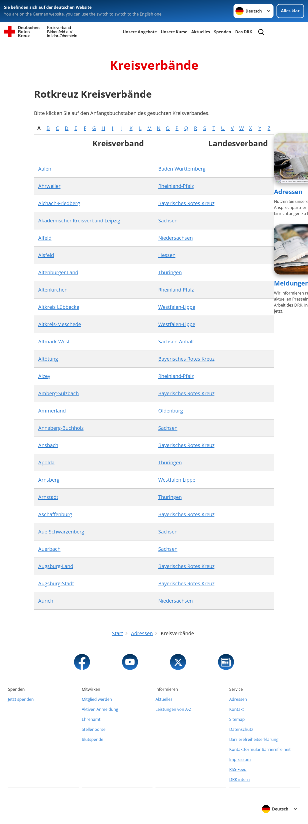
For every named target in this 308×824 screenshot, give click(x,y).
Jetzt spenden (21, 699)
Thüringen (170, 272)
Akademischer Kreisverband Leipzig (79, 220)
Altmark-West (54, 341)
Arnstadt (48, 497)
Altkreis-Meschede (59, 324)
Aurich (45, 600)
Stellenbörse (94, 729)
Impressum (240, 759)
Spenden (222, 32)
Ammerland (52, 410)
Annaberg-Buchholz (61, 428)
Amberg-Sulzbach (58, 393)
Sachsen (168, 220)
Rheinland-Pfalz (176, 186)
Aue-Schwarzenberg (61, 531)
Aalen (44, 168)
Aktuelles (200, 32)
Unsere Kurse (174, 32)
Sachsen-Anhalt (176, 341)
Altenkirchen (53, 289)
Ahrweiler (49, 186)
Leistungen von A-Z (173, 709)
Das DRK (243, 32)
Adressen (288, 191)
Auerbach (49, 548)
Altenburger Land (58, 272)
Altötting (48, 358)
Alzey (44, 376)
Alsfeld (46, 255)
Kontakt (236, 709)
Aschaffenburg (55, 514)
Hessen (167, 255)
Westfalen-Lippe (176, 307)
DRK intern (239, 779)
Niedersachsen (175, 237)
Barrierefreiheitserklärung (253, 739)
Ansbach (48, 445)
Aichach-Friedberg (59, 203)
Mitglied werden (97, 699)
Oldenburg (170, 410)
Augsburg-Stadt (56, 583)
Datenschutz (241, 729)
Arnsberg (49, 479)
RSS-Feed (237, 769)
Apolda (46, 462)
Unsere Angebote (140, 32)
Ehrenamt (91, 719)
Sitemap (237, 719)
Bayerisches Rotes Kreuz (186, 203)
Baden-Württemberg (182, 168)
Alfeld (45, 237)
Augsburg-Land (55, 566)
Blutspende (92, 739)
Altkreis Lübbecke (58, 307)
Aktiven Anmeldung (100, 709)
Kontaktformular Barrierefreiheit (260, 749)
